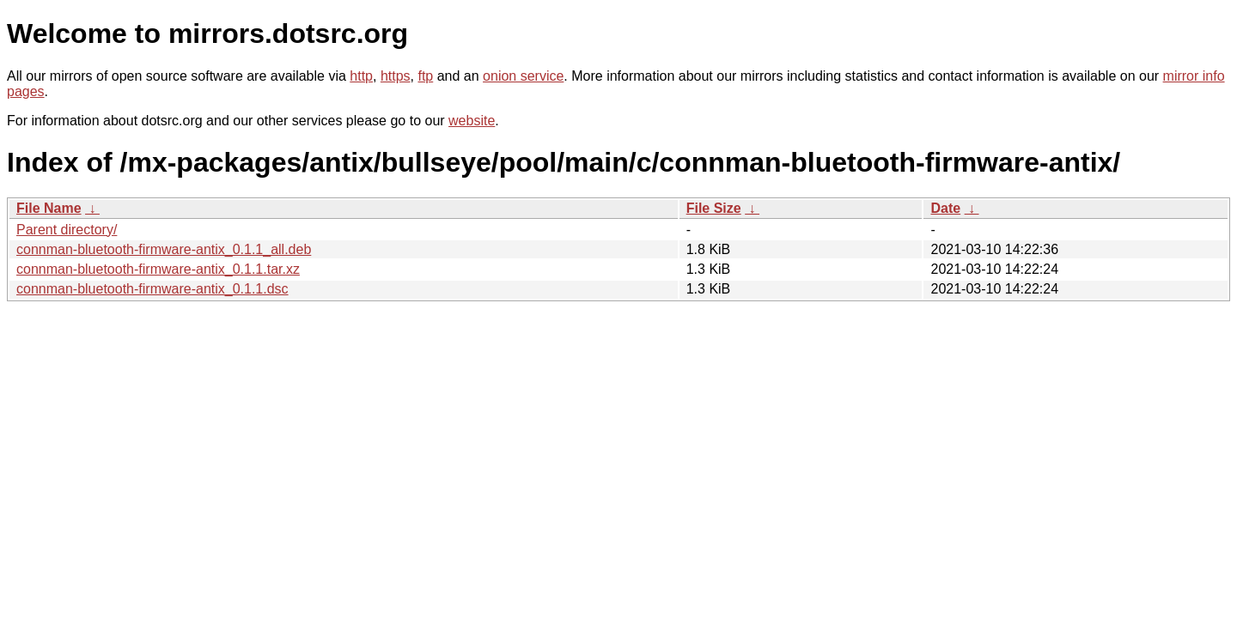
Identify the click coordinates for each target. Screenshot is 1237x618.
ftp (425, 76)
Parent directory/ (66, 229)
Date (945, 208)
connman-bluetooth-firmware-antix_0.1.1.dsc (152, 289)
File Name (49, 208)
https (396, 76)
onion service (523, 76)
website (471, 120)
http (361, 76)
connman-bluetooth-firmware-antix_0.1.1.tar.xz (158, 269)
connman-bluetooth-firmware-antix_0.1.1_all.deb (163, 249)
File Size (713, 208)
